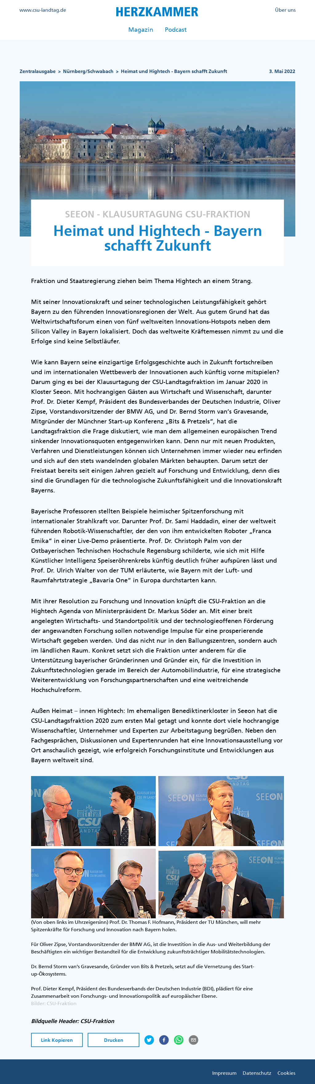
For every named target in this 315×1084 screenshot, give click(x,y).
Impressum (224, 1073)
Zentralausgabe (38, 71)
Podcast (176, 29)
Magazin (140, 29)
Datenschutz (257, 1073)
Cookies (286, 1073)
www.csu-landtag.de (42, 10)
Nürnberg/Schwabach (88, 71)
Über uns (285, 10)
